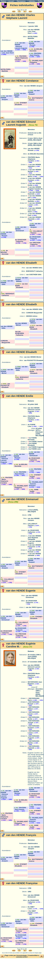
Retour (3, 1)
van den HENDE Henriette (34, 218)
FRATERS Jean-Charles (35, 54)
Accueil (11, 1)
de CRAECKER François (35, 238)
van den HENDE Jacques (33, 86)
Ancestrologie (21, 955)
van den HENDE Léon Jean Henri (34, 31)
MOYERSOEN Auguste (33, 737)
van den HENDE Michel (32, 357)
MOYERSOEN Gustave (33, 727)
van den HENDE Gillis (34, 268)
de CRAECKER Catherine (20, 240)
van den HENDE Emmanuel (32, 596)
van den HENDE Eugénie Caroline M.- (35, 188)
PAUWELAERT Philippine (36, 61)
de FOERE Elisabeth (32, 444)
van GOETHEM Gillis (33, 274)
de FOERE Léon (35, 449)
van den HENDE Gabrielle (34, 193)
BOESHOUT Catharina (34, 271)
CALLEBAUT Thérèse (35, 232)
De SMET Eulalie (32, 912)
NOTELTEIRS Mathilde (32, 37)
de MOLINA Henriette (35, 50)
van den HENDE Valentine (34, 165)
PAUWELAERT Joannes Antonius (36, 483)
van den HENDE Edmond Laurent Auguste (21, 45)
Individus (32, 1)
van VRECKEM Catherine (34, 243)
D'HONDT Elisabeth (20, 103)
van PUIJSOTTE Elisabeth (33, 360)
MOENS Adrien (31, 316)
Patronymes (21, 1)
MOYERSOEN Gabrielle (33, 747)
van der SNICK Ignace (34, 607)
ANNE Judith (33, 490)
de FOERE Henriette (32, 439)
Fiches (40, 1)
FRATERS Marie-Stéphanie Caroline (21, 58)
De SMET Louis (31, 908)
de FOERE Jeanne (36, 441)
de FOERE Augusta (36, 447)
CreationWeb (33, 955)
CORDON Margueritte (34, 313)
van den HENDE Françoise (34, 546)
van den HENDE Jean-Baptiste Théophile (34, 537)
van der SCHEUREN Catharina (19, 333)
